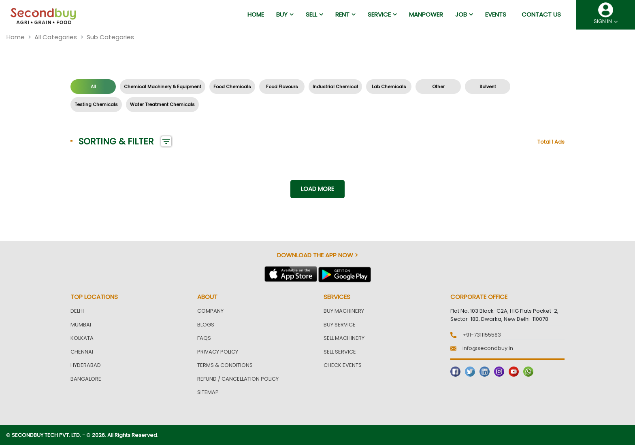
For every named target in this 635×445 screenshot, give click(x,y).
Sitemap (208, 392)
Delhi (77, 311)
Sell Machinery (344, 338)
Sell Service (340, 352)
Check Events (343, 365)
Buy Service (340, 324)
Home (15, 37)
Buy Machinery (344, 311)
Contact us (541, 14)
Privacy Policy (217, 352)
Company (210, 311)
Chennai (81, 352)
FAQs (204, 338)
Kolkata (82, 338)
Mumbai (80, 324)
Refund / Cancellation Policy (238, 379)
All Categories (55, 37)
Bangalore (85, 379)
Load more (317, 188)
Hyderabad (85, 365)
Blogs (205, 324)
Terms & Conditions (225, 365)
